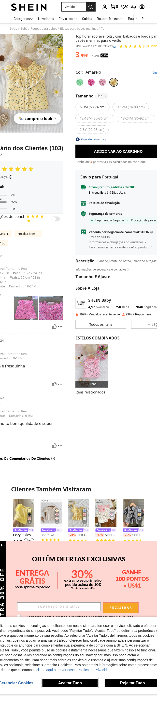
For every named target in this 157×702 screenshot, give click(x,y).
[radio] (79, 82)
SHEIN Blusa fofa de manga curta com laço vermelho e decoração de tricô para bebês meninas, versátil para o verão (51, 597)
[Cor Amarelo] (88, 72)
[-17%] (99, 535)
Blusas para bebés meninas (79, 28)
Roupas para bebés (43, 28)
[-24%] (72, 535)
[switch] (55, 218)
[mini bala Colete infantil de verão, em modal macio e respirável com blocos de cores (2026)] (23, 575)
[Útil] (54, 327)
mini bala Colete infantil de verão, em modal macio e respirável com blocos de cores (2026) (23, 597)
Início (13, 28)
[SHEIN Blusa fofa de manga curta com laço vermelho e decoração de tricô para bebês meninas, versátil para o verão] (51, 575)
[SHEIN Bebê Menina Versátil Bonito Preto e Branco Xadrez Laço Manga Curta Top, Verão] (133, 513)
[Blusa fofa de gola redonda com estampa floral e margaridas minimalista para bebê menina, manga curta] (133, 575)
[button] (73, 7)
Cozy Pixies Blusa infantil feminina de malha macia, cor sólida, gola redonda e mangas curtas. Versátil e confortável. (23, 535)
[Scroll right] (142, 18)
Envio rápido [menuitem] (68, 19)
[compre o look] (37, 118)
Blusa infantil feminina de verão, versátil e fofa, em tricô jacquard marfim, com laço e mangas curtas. (105, 597)
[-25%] (127, 535)
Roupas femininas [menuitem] (110, 19)
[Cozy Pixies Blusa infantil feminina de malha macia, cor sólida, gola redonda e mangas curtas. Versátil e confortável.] (23, 513)
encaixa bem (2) (28, 234)
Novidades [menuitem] (46, 19)
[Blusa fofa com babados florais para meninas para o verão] (91, 365)
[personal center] (105, 7)
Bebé (24, 28)
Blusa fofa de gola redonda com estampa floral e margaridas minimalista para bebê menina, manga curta (133, 593)
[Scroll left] (137, 18)
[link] (114, 7)
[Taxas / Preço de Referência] (90, 56)
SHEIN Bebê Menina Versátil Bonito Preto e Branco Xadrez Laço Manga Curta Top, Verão (133, 535)
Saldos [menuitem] (87, 19)
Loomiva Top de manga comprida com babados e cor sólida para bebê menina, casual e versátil (51, 535)
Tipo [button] (101, 96)
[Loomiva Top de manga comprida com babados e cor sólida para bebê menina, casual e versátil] (51, 513)
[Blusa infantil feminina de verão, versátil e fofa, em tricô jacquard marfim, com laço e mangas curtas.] (105, 575)
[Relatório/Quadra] (60, 327)
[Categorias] (23, 18)
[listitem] (91, 365)
